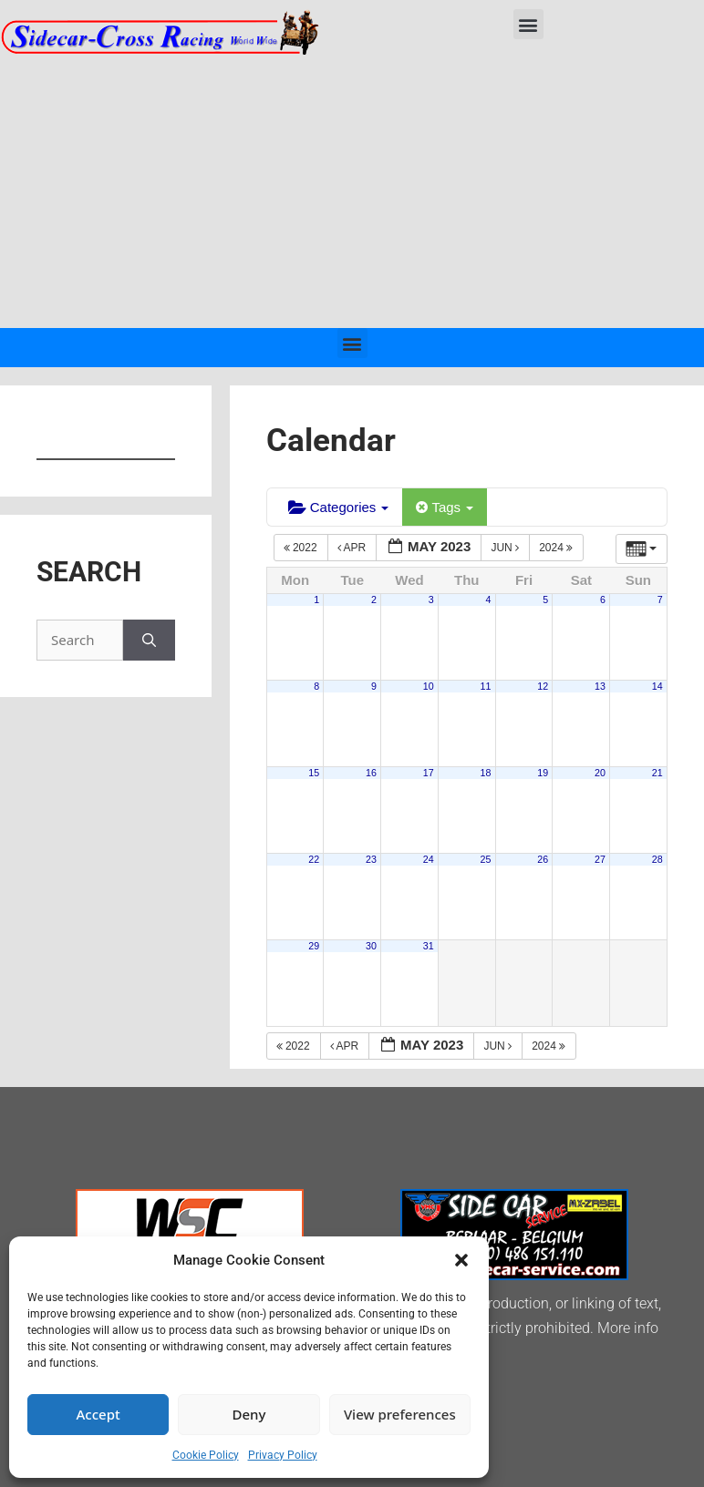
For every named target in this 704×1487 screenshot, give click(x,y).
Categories (338, 507)
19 (542, 772)
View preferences (400, 1414)
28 (657, 859)
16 (371, 772)
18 (486, 772)
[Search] (149, 640)
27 (600, 859)
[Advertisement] (352, 191)
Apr (353, 547)
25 (486, 859)
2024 (557, 547)
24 (428, 859)
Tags (444, 507)
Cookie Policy (205, 1455)
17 (428, 772)
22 (313, 859)
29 (313, 945)
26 (542, 859)
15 (313, 772)
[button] (461, 1260)
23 (371, 859)
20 (600, 772)
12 (542, 686)
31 (428, 945)
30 (371, 945)
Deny (249, 1414)
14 (657, 686)
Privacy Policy (282, 1455)
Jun (506, 547)
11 (486, 686)
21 (657, 772)
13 (600, 686)
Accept (98, 1414)
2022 (302, 547)
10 (428, 686)
